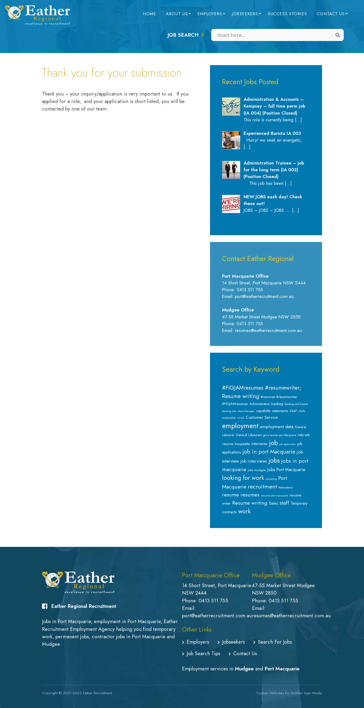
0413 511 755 (213, 600)
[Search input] (275, 35)
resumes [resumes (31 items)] (249, 494)
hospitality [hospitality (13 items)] (242, 444)
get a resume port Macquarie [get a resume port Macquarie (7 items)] (279, 435)
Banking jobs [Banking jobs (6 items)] (229, 411)
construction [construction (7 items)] (229, 418)
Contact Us (331, 14)
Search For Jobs (272, 642)
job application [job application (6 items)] (287, 444)
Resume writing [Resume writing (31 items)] (249, 503)
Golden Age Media (306, 693)
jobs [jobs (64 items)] (274, 460)
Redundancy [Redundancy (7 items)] (286, 487)
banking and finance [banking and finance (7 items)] (296, 404)
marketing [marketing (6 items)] (271, 479)
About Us (177, 14)
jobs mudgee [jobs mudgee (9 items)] (257, 470)
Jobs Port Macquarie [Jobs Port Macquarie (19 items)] (286, 470)
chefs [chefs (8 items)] (301, 411)
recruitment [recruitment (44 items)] (262, 486)
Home (149, 14)
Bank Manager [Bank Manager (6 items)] (246, 411)
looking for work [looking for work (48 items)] (243, 478)
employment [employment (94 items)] (240, 426)
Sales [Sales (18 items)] (273, 503)
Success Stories (287, 14)
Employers (209, 14)
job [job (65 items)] (273, 442)
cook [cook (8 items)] (240, 418)
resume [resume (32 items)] (230, 494)
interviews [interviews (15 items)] (259, 444)
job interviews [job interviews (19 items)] (253, 461)
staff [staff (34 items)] (284, 503)
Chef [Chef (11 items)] (293, 410)
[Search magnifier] (337, 35)
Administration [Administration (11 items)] (259, 403)
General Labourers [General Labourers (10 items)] (249, 435)
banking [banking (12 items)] (277, 403)
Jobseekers (245, 14)
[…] (298, 120)
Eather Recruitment (97, 693)
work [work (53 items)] (244, 511)
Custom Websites (270, 693)
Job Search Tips (201, 653)
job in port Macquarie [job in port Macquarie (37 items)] (269, 452)
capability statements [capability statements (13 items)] (272, 410)
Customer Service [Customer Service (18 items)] (262, 417)
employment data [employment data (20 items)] (276, 426)
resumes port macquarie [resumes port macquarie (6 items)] (274, 495)
